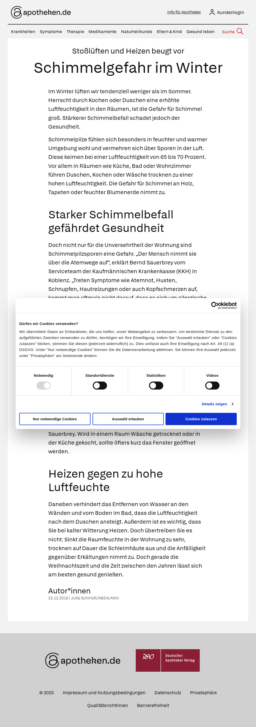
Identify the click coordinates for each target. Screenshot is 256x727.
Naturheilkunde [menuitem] (136, 31)
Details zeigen (214, 404)
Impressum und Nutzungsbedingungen (104, 692)
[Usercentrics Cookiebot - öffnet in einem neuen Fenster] (215, 305)
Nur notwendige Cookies (55, 419)
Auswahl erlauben (128, 419)
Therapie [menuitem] (75, 31)
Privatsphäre (203, 692)
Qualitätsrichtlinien (107, 705)
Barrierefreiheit (153, 705)
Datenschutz (167, 692)
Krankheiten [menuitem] (23, 31)
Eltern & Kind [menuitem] (169, 31)
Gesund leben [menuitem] (200, 31)
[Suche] (232, 31)
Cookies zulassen (201, 419)
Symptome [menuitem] (51, 31)
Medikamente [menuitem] (102, 31)
